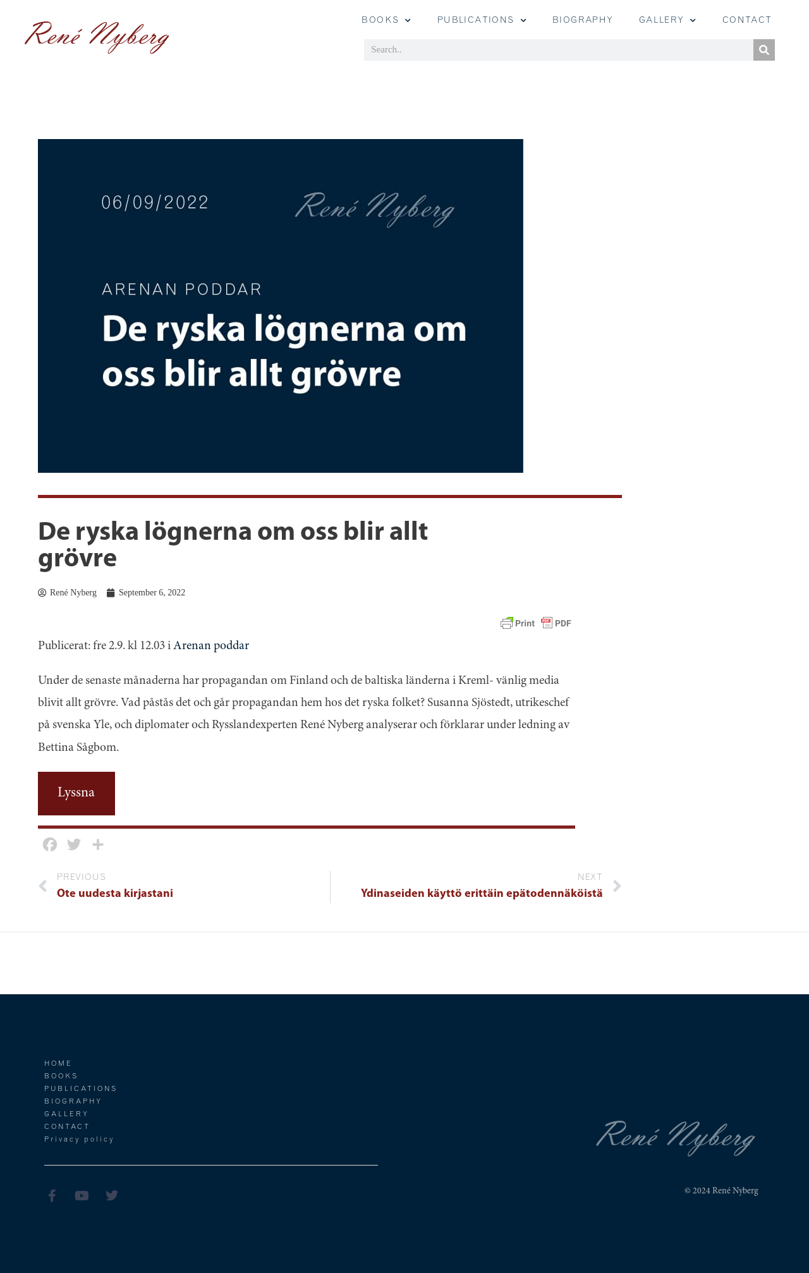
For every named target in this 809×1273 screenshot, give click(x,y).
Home (58, 1064)
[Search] (764, 50)
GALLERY (668, 20)
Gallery (66, 1114)
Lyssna (76, 793)
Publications (482, 20)
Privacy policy (79, 1139)
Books (386, 20)
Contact (747, 20)
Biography (583, 20)
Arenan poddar (211, 646)
